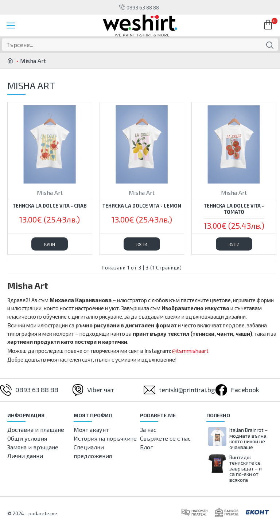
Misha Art (50, 192)
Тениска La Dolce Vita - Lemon (141, 206)
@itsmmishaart (190, 350)
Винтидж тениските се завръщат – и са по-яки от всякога (245, 468)
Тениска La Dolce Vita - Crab (50, 206)
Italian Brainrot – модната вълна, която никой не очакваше (248, 438)
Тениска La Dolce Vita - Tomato (234, 209)
